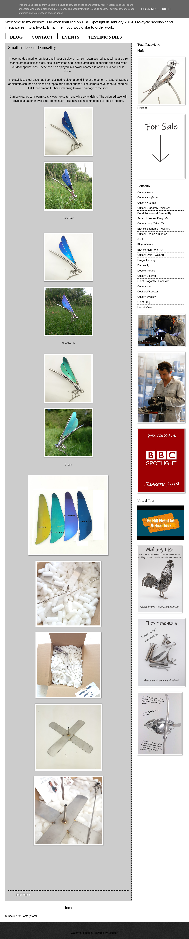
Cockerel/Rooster (147, 291)
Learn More (150, 9)
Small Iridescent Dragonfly (153, 218)
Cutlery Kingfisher (147, 197)
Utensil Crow (145, 307)
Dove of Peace (146, 270)
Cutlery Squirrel (146, 275)
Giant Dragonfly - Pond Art (153, 281)
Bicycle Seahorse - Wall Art (153, 228)
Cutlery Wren (145, 192)
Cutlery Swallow (146, 296)
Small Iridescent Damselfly (154, 213)
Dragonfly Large (146, 260)
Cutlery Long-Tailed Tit (150, 223)
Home (68, 908)
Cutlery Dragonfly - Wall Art (153, 207)
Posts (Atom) (29, 915)
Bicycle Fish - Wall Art (150, 249)
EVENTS (70, 37)
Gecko (141, 239)
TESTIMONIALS (105, 37)
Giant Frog (143, 301)
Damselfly (143, 265)
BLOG (16, 37)
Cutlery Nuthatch (147, 202)
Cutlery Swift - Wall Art (150, 254)
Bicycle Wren (145, 244)
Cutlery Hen (144, 286)
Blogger (112, 932)
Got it (166, 9)
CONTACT (42, 37)
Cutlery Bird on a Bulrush (152, 233)
